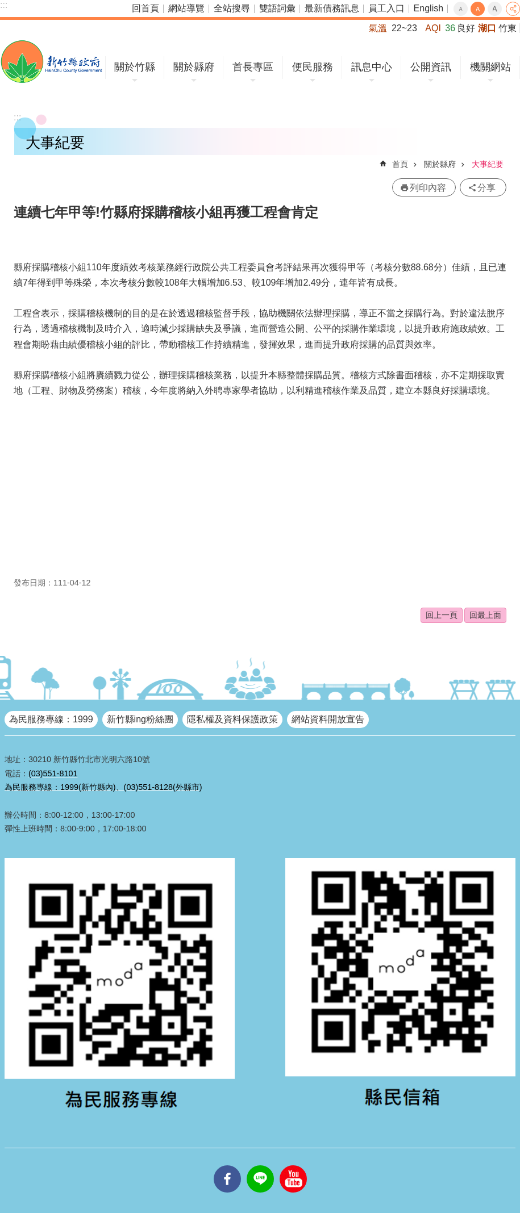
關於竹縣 (134, 67)
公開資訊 (430, 67)
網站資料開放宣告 (328, 719)
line (260, 1165)
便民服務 (312, 67)
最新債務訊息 (332, 8)
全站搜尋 (232, 8)
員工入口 (386, 8)
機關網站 (490, 67)
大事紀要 (488, 164)
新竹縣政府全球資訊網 (51, 61)
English (428, 8)
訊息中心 (371, 67)
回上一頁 (441, 615)
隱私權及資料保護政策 (232, 719)
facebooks (227, 1165)
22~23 (404, 28)
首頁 (400, 164)
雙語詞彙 (277, 8)
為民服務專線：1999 (51, 719)
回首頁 (145, 8)
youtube (293, 1165)
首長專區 (252, 67)
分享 (513, 9)
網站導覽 (186, 8)
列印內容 (428, 188)
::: (3, 5)
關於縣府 (193, 67)
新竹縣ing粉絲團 (140, 719)
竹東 (507, 28)
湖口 (487, 28)
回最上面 (485, 615)
